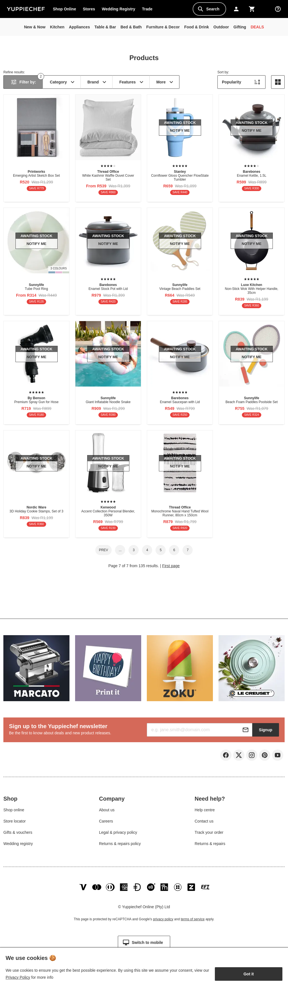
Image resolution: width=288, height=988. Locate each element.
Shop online (13, 811)
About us (106, 811)
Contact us (204, 822)
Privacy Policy (18, 977)
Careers (106, 822)
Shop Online (64, 9)
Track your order (209, 833)
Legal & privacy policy (118, 833)
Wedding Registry (118, 9)
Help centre (205, 811)
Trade (149, 10)
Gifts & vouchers (17, 833)
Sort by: (223, 72)
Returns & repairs (210, 844)
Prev (103, 550)
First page (171, 566)
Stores (89, 9)
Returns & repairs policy (120, 844)
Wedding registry (18, 844)
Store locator (14, 822)
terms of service (193, 922)
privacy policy (163, 922)
